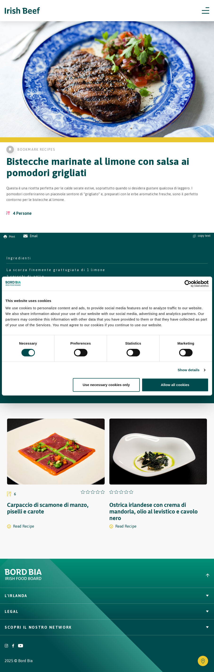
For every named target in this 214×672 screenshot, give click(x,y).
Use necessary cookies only (106, 385)
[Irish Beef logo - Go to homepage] (22, 11)
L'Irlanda (107, 596)
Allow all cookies (175, 385)
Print (9, 236)
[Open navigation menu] (205, 11)
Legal (107, 611)
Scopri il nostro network (107, 627)
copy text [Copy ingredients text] (201, 236)
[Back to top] (160, 575)
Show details (189, 370)
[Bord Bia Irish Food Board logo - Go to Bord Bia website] (23, 579)
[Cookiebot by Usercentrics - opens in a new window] (188, 283)
